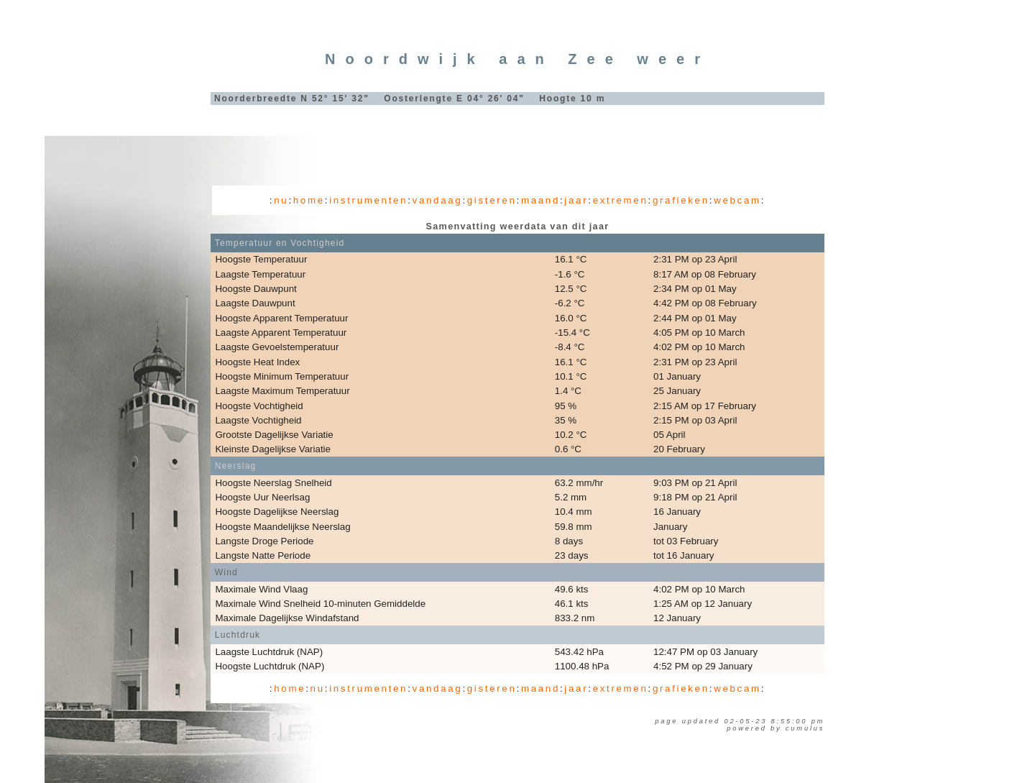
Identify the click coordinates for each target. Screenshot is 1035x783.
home (309, 200)
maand (540, 200)
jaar (576, 200)
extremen (620, 200)
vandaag (438, 200)
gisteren (492, 200)
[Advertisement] (517, 148)
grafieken (681, 200)
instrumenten (368, 200)
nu (281, 200)
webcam (737, 200)
